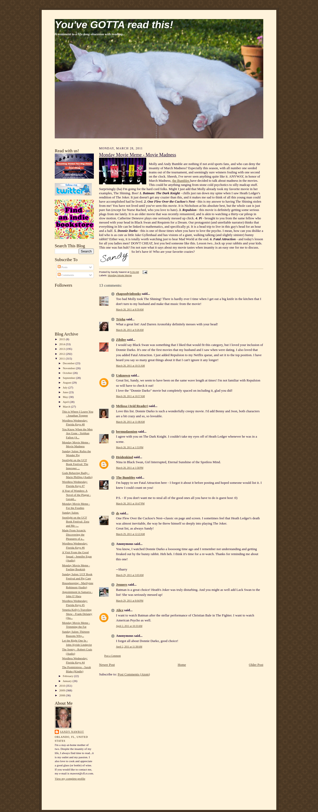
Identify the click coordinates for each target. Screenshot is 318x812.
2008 (62, 695)
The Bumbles (125, 477)
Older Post (256, 665)
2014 (62, 344)
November (69, 368)
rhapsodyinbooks (128, 294)
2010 (62, 685)
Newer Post (107, 665)
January (68, 680)
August (67, 382)
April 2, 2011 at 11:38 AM (129, 646)
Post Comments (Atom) (134, 674)
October (68, 372)
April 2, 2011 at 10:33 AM (129, 626)
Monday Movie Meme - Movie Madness (137, 154)
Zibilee (121, 340)
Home (182, 665)
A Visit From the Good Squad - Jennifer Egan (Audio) (77, 556)
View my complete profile (70, 778)
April (66, 401)
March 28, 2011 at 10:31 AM (130, 365)
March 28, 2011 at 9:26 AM (130, 329)
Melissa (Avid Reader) (132, 406)
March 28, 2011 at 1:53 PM (129, 447)
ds (117, 513)
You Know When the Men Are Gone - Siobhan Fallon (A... (77, 433)
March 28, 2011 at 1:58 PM (129, 467)
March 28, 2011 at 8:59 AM (130, 309)
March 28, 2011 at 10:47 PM (130, 503)
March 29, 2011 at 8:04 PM (129, 600)
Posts (63, 267)
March (67, 406)
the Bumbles (181, 181)
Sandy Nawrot (72, 731)
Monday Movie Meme (120, 275)
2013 (62, 348)
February (68, 676)
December (69, 363)
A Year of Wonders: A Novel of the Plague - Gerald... (76, 494)
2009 (62, 690)
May (66, 396)
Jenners (121, 584)
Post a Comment (112, 655)
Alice (119, 610)
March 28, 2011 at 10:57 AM (130, 396)
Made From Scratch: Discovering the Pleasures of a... (74, 534)
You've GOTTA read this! (114, 24)
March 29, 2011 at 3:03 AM (130, 575)
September (69, 377)
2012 (62, 353)
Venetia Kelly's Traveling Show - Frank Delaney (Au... (77, 613)
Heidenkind (124, 457)
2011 (62, 358)
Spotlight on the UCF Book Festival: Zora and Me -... (75, 521)
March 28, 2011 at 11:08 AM (130, 421)
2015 (62, 339)
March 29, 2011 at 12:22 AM (130, 534)
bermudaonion (126, 431)
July (65, 387)
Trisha (120, 319)
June (66, 392)
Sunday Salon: (70, 512)
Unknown (123, 375)
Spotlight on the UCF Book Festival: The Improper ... (75, 464)
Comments (66, 274)
